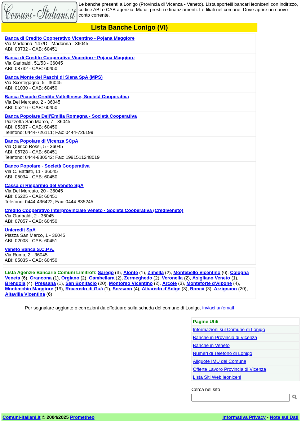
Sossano (122, 288)
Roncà (197, 288)
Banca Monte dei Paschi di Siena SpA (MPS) (54, 77)
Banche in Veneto (211, 345)
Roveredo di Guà (84, 288)
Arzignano (225, 288)
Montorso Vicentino (130, 283)
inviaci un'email (218, 308)
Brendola (15, 283)
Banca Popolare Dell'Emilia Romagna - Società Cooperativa (71, 116)
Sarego (106, 272)
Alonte (130, 272)
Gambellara (102, 278)
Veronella (172, 278)
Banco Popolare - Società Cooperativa (47, 166)
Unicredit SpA (20, 230)
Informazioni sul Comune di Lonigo (229, 329)
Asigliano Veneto (211, 278)
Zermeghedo (138, 278)
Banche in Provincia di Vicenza (225, 337)
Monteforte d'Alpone (209, 283)
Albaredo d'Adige (161, 288)
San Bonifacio (81, 283)
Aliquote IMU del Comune (219, 361)
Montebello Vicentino (197, 272)
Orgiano (70, 278)
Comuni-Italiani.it (21, 417)
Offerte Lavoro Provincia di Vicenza (229, 369)
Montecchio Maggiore (29, 288)
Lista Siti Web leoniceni (217, 377)
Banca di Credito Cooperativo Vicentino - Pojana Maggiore (69, 38)
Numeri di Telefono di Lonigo (222, 353)
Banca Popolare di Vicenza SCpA (41, 141)
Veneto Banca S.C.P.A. (29, 249)
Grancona (41, 278)
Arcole (169, 283)
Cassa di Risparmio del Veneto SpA (44, 185)
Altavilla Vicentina (25, 294)
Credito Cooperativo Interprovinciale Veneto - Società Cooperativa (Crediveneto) (94, 210)
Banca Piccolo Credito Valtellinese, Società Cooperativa (67, 96)
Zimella (155, 272)
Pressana (45, 283)
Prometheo (82, 417)
